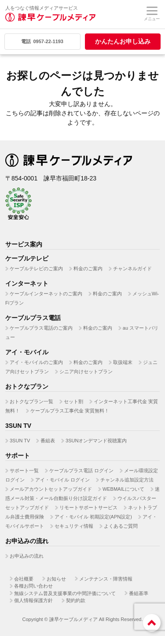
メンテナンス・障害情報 (105, 578)
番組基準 (138, 593)
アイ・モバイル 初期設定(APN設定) (93, 516)
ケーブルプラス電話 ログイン (81, 470)
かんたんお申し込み (122, 41)
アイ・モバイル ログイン (62, 479)
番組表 (47, 440)
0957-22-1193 (42, 41)
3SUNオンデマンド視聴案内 (96, 440)
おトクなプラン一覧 (31, 401)
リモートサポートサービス (88, 507)
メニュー (152, 14)
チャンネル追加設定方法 (127, 479)
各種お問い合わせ (33, 585)
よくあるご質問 (121, 526)
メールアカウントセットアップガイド (51, 489)
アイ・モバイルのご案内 (36, 362)
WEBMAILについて (123, 489)
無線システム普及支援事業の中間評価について (65, 593)
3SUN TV (20, 440)
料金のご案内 (88, 268)
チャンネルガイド (132, 268)
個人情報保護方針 (33, 600)
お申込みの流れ (27, 556)
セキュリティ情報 (74, 526)
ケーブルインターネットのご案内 (46, 293)
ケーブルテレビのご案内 (36, 268)
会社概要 (23, 578)
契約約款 (75, 600)
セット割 (73, 401)
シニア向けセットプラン (86, 371)
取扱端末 (122, 362)
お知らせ (56, 578)
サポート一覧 (24, 470)
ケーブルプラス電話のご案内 (41, 328)
